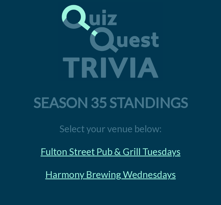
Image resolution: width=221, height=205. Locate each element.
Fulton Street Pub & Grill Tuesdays (111, 151)
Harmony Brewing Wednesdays (110, 174)
